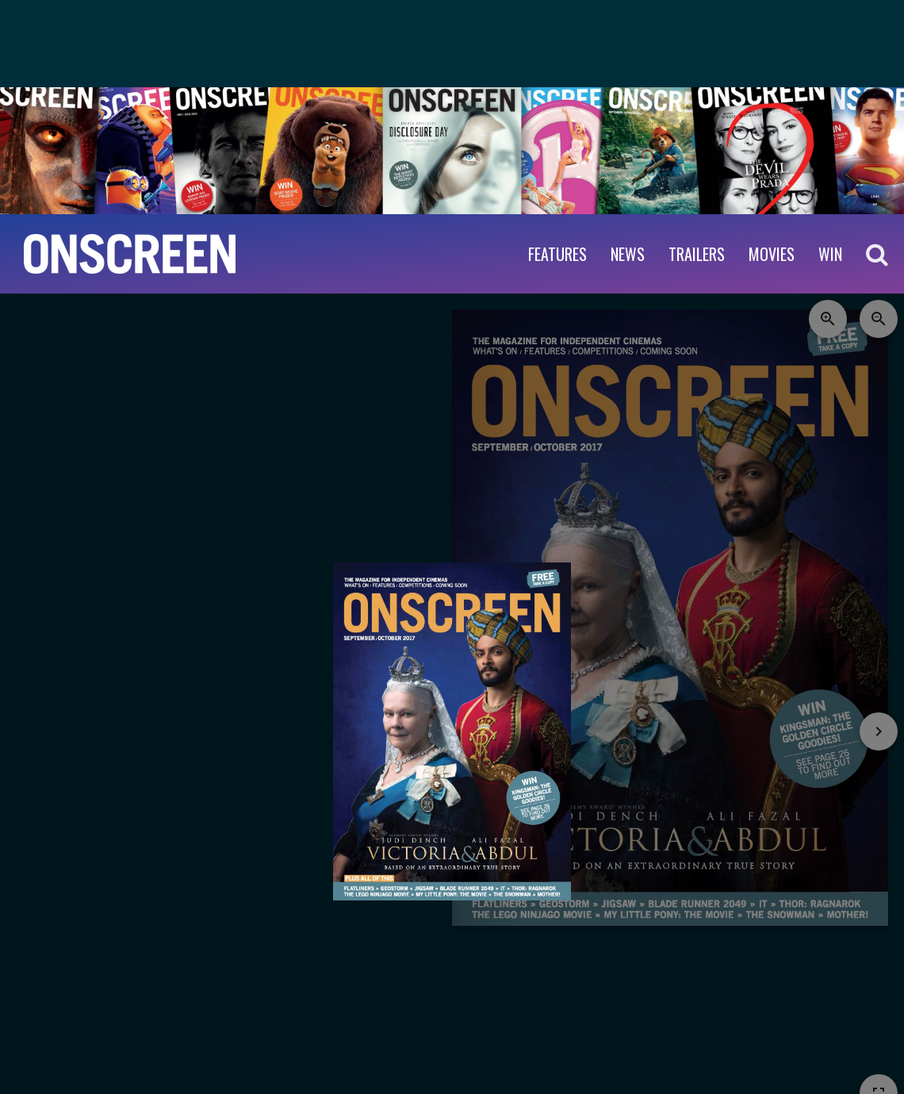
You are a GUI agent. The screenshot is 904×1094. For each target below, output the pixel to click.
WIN (830, 254)
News (628, 254)
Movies (772, 254)
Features (557, 254)
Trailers (696, 254)
